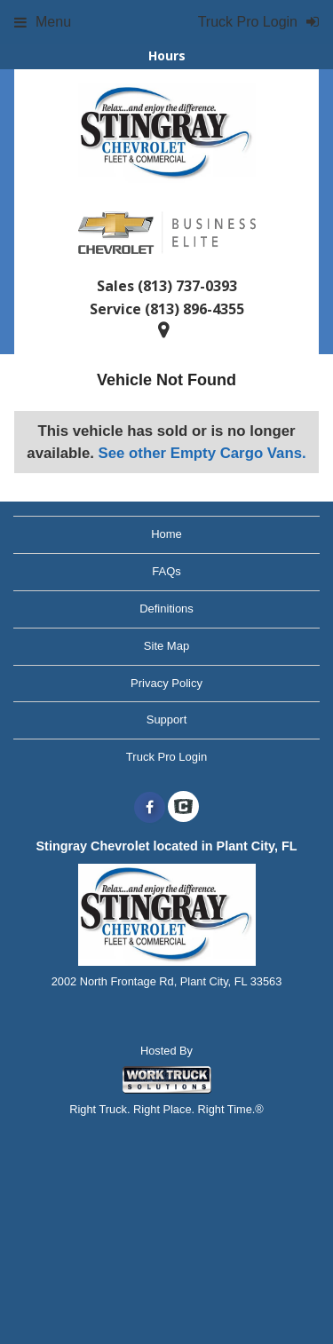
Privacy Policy (166, 683)
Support (167, 719)
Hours (167, 55)
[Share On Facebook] (149, 808)
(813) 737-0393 (187, 286)
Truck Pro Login (166, 756)
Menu (42, 21)
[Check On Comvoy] (183, 808)
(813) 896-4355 (194, 309)
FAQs (166, 571)
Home (166, 534)
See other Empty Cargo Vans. (202, 453)
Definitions (166, 608)
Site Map (166, 645)
